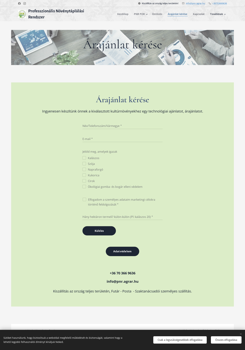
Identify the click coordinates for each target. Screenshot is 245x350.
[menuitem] (122, 14)
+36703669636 (219, 3)
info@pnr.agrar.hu (195, 3)
